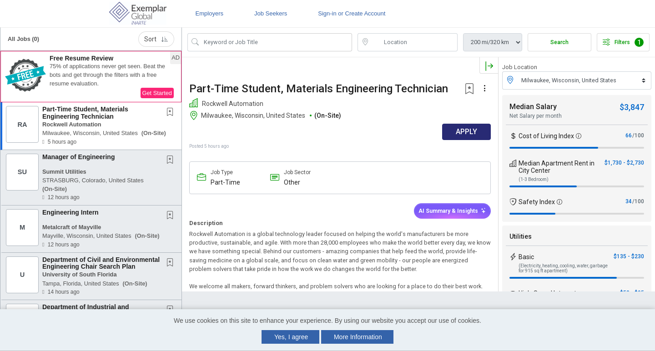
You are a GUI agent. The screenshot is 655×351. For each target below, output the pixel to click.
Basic (526, 257)
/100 (638, 135)
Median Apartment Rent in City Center (557, 167)
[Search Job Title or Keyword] (276, 42)
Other (292, 182)
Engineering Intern (70, 212)
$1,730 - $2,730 (624, 163)
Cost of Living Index (546, 136)
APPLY (466, 131)
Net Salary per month (535, 116)
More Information (358, 337)
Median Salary (533, 106)
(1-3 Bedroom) (534, 179)
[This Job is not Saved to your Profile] (172, 113)
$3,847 (632, 107)
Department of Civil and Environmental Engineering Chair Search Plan (101, 263)
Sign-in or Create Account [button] (351, 13)
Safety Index (537, 202)
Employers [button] (209, 13)
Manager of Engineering (78, 156)
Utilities (520, 236)
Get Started (157, 93)
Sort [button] (156, 39)
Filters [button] (623, 42)
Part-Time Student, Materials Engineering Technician (85, 112)
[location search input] (414, 42)
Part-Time (225, 182)
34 (628, 201)
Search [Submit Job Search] (559, 42)
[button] (90, 77)
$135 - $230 (629, 256)
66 (628, 135)
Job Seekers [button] (270, 13)
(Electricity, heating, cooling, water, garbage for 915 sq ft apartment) (563, 268)
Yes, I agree (291, 337)
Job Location (519, 67)
